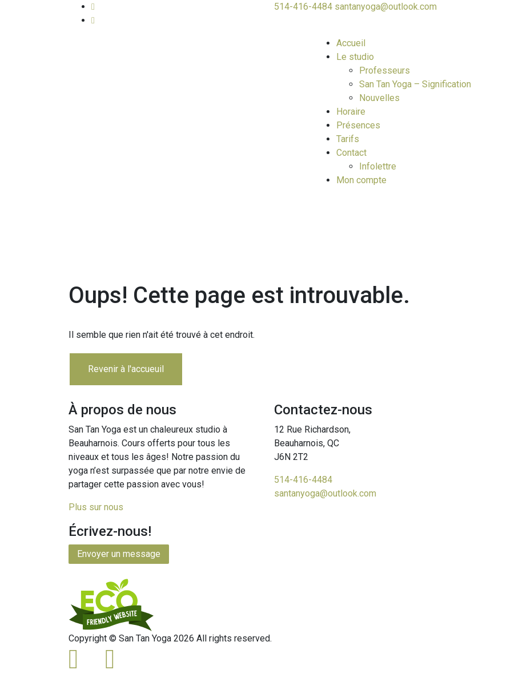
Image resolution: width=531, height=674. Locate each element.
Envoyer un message (118, 553)
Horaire (350, 111)
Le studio (355, 56)
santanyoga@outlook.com (386, 6)
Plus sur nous (96, 507)
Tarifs (347, 139)
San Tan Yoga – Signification (415, 84)
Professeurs (384, 70)
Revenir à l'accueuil (126, 369)
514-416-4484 (303, 6)
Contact (351, 152)
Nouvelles (379, 97)
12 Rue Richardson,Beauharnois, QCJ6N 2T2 (312, 443)
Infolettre (377, 166)
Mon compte (361, 180)
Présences (358, 125)
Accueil (350, 43)
